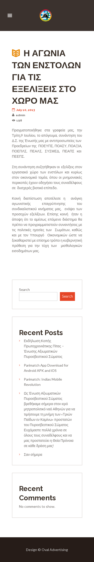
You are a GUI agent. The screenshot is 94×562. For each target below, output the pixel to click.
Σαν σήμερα (33, 454)
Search (24, 289)
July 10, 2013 (23, 110)
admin (18, 115)
